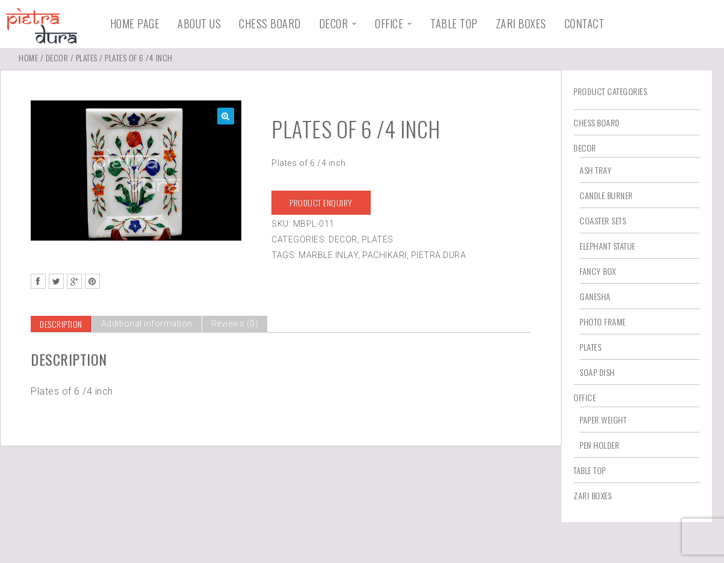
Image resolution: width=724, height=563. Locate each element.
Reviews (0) (235, 323)
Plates (86, 57)
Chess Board (270, 23)
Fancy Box (598, 271)
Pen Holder (599, 444)
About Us (199, 23)
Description (61, 324)
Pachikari (384, 255)
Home (28, 57)
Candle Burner (606, 195)
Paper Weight (603, 419)
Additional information (147, 323)
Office (389, 23)
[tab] (61, 324)
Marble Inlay (328, 255)
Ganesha (595, 296)
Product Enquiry (321, 202)
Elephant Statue (608, 245)
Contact (585, 23)
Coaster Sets (603, 220)
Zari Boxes (521, 23)
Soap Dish (597, 372)
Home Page (135, 23)
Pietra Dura (438, 255)
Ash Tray (595, 170)
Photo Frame (603, 321)
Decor (333, 23)
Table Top (454, 23)
